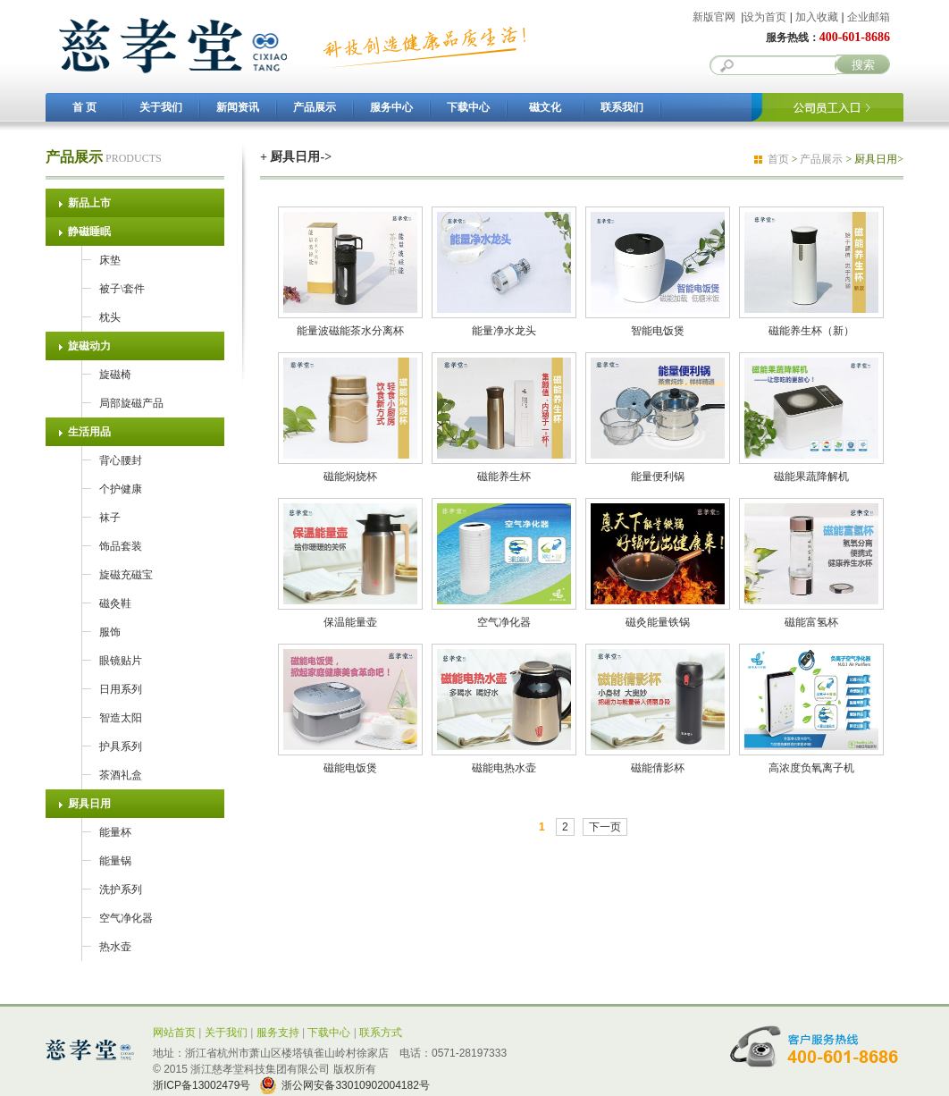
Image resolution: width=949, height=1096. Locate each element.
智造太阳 (120, 718)
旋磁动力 (89, 346)
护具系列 (120, 746)
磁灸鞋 (115, 603)
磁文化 (545, 107)
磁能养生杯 (504, 471)
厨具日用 (89, 803)
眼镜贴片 (120, 660)
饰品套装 (120, 546)
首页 (778, 159)
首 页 (84, 107)
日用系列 (120, 689)
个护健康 (120, 489)
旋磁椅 (115, 374)
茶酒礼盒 (120, 775)
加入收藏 (816, 17)
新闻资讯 (237, 107)
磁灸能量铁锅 (657, 616)
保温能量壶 (350, 616)
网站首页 (174, 1032)
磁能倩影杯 (657, 762)
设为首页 (764, 17)
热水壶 (115, 946)
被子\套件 (122, 288)
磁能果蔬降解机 (811, 471)
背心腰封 (120, 460)
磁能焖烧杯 (350, 471)
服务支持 (277, 1032)
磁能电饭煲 (350, 762)
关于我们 (160, 107)
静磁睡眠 (89, 231)
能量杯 (115, 832)
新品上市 (89, 203)
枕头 (110, 317)
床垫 (110, 260)
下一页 (605, 827)
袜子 (110, 517)
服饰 (110, 632)
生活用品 (89, 432)
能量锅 (115, 861)
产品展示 (314, 107)
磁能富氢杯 (811, 616)
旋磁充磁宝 (126, 575)
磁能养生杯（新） (811, 325)
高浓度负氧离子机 (811, 762)
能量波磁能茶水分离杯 (350, 325)
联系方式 (380, 1032)
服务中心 (391, 107)
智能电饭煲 (657, 325)
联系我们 (621, 107)
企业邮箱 (868, 17)
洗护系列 (120, 889)
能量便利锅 (657, 471)
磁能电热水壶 (504, 762)
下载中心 (468, 107)
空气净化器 (126, 918)
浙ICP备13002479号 (201, 1085)
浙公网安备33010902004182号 (355, 1085)
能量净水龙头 (504, 325)
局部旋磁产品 (131, 403)
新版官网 (714, 17)
